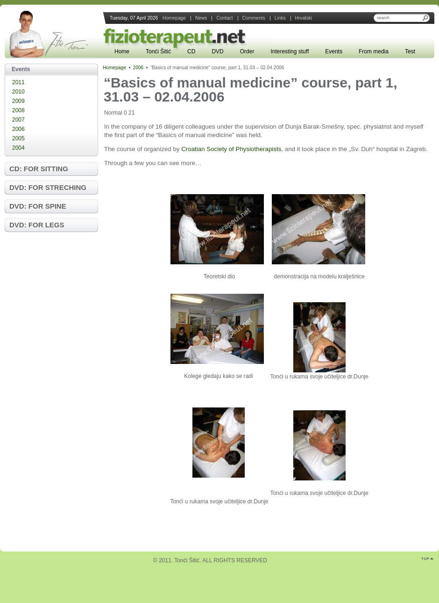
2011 (18, 82)
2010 (18, 91)
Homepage (114, 67)
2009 (18, 101)
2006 (18, 129)
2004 (18, 148)
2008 (18, 110)
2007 (18, 119)
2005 (18, 138)
